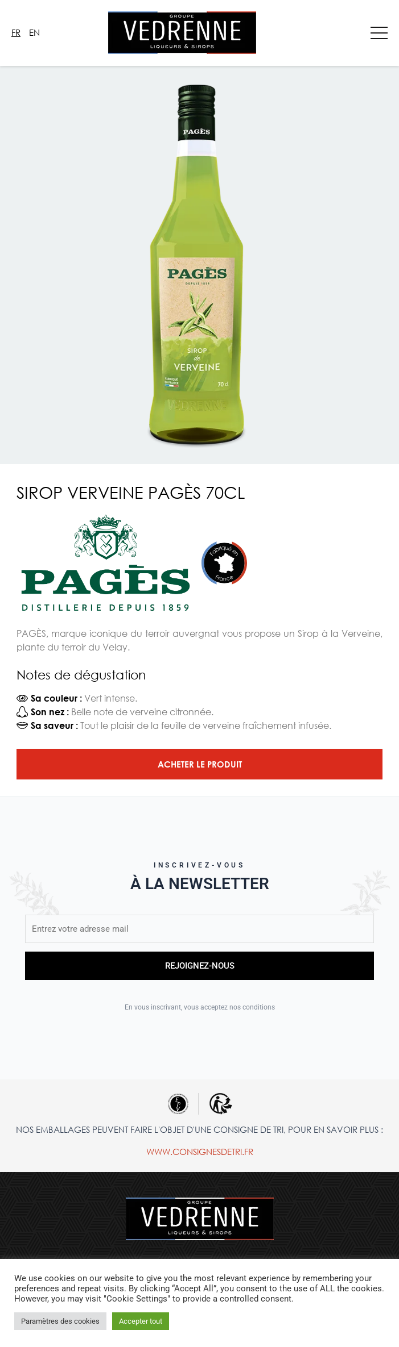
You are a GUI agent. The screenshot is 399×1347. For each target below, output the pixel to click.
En (34, 32)
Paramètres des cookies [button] (60, 1321)
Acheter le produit (200, 764)
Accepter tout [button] (140, 1321)
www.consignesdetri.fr (199, 1151)
